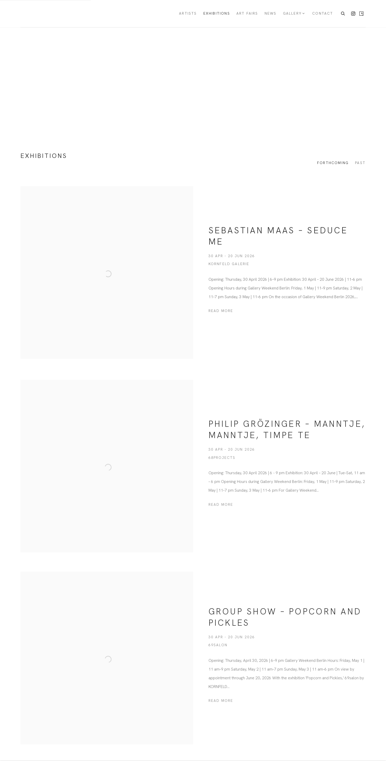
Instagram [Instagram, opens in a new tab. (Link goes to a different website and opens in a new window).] (353, 14)
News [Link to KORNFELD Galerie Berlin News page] (271, 13)
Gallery (292, 13)
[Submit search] (343, 12)
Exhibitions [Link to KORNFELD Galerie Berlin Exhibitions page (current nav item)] (216, 13)
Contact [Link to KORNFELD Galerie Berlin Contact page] (322, 13)
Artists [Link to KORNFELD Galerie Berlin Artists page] (188, 13)
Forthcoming (333, 162)
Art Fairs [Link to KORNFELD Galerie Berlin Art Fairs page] (247, 13)
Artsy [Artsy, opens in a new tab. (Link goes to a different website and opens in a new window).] (361, 14)
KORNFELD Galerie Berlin (43, 13)
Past (360, 162)
